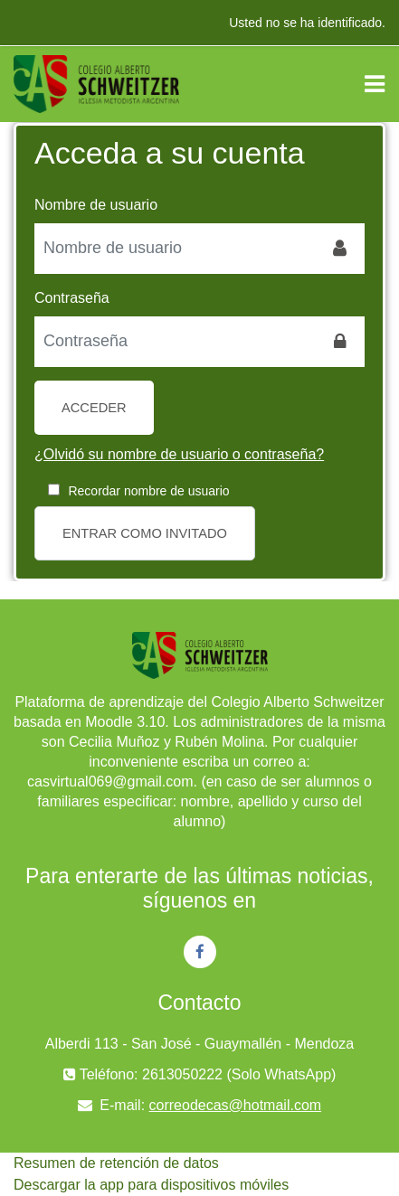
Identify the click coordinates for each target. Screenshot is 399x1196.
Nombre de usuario (95, 204)
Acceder (94, 407)
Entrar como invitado (144, 533)
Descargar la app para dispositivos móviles (151, 1184)
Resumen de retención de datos (116, 1163)
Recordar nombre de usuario (148, 491)
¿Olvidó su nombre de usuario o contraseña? (179, 454)
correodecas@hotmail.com (235, 1105)
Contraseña (71, 298)
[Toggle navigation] (374, 84)
